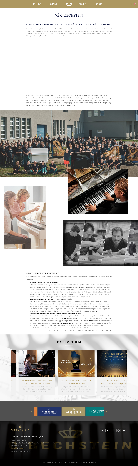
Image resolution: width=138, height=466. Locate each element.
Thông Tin (84, 4)
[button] (129, 372)
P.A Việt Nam (93, 462)
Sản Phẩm (38, 4)
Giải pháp (54, 4)
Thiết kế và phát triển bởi (83, 462)
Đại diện (99, 4)
